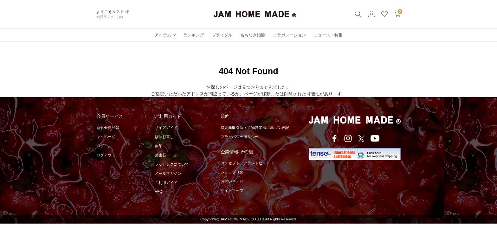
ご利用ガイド (166, 182)
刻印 (158, 146)
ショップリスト (234, 172)
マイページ (105, 137)
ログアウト (105, 155)
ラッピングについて (172, 164)
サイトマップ (232, 190)
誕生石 (160, 155)
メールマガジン (168, 173)
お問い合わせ (232, 181)
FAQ (158, 191)
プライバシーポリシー (240, 137)
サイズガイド (166, 127)
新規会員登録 (107, 127)
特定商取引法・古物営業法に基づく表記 (255, 127)
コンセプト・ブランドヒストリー (249, 163)
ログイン (104, 146)
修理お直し (164, 137)
